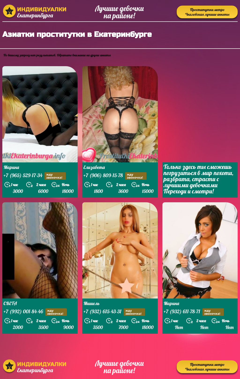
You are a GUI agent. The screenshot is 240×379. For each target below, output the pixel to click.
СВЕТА (10, 303)
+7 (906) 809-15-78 (114, 176)
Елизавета (94, 167)
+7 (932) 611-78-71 (194, 312)
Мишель (91, 303)
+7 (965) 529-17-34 (35, 176)
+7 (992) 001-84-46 (35, 312)
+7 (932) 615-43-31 (114, 312)
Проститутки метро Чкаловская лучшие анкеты (207, 12)
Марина (11, 167)
